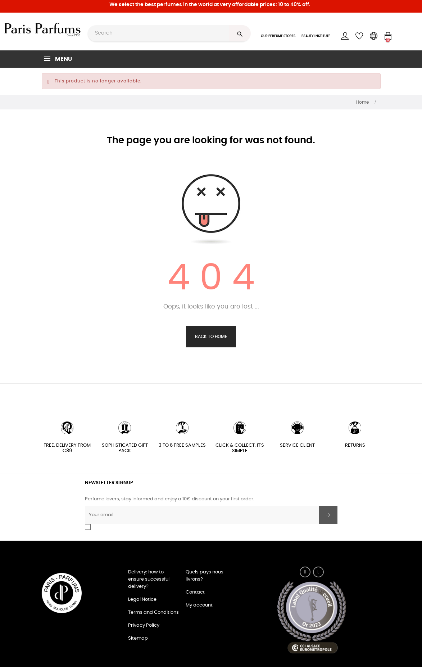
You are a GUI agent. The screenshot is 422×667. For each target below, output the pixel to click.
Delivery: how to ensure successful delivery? (148, 579)
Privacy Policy (143, 625)
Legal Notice (142, 599)
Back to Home (211, 336)
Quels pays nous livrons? (204, 576)
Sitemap (138, 638)
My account (199, 605)
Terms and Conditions (153, 612)
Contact (195, 592)
